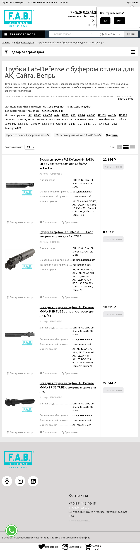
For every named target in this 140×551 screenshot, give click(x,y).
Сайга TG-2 (75, 123)
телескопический (52, 110)
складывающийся (53, 106)
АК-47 (37, 115)
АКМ (56, 115)
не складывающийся (79, 106)
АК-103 (102, 115)
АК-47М (47, 115)
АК (30, 115)
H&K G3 (92, 119)
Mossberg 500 (107, 119)
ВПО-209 (67, 119)
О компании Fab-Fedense (42, 2)
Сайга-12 (23, 123)
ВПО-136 (54, 119)
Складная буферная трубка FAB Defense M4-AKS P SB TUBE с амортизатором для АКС (68, 387)
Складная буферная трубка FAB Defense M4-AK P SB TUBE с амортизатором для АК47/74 (67, 311)
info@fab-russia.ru (79, 507)
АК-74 (81, 115)
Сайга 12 (123, 119)
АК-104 (112, 115)
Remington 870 (13, 128)
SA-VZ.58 (104, 123)
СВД (114, 123)
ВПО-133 (42, 119)
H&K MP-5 (80, 119)
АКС (73, 115)
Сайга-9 (35, 123)
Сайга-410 (48, 123)
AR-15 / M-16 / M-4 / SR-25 (19, 119)
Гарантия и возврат (13, 2)
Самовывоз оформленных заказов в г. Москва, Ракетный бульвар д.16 (88, 16)
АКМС (65, 115)
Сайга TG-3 (90, 123)
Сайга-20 (61, 123)
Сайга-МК (10, 123)
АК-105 (123, 115)
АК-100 (91, 115)
